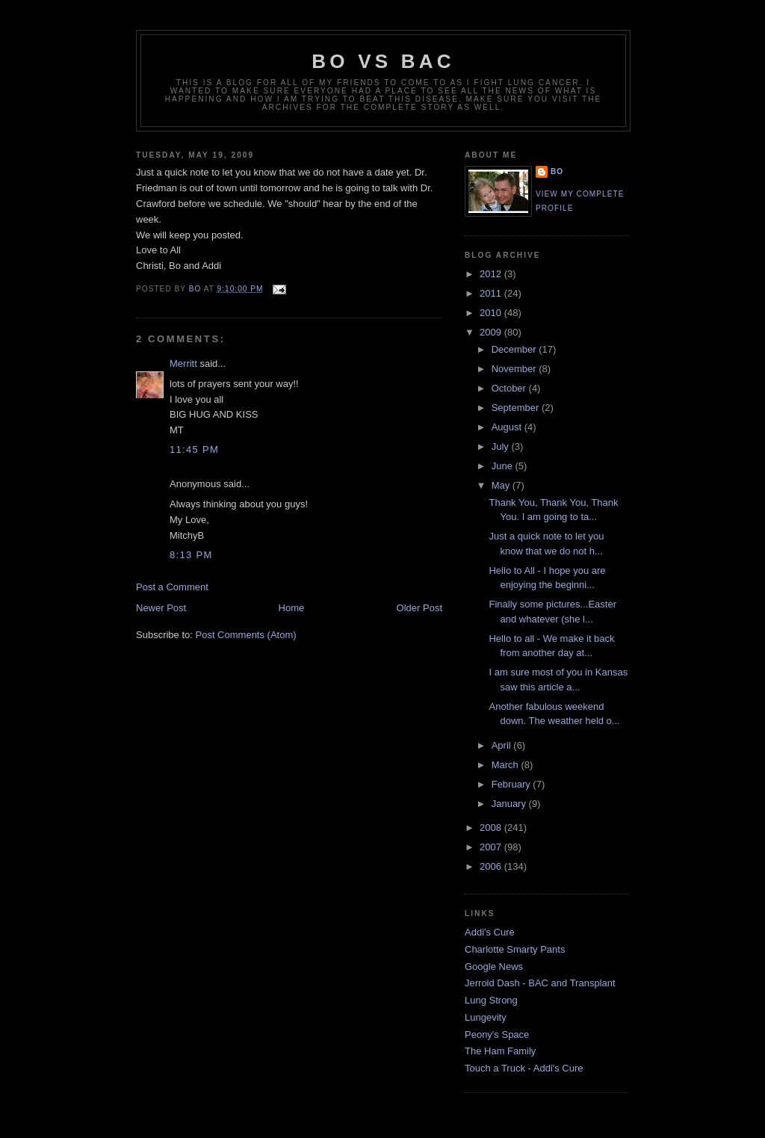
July (502, 446)
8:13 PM (191, 554)
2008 (492, 827)
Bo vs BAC (383, 61)
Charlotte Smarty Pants (515, 949)
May (502, 485)
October (510, 388)
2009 (492, 332)
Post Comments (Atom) (246, 634)
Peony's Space (497, 1034)
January (510, 803)
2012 (492, 273)
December (515, 349)
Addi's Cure (490, 932)
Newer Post (161, 607)
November (515, 368)
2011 (492, 293)
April (503, 745)
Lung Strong (491, 1000)
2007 (492, 847)
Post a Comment (172, 587)
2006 (492, 866)
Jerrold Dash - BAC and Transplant (540, 983)
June (503, 465)
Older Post (419, 607)
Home (292, 607)
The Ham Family (500, 1051)
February (512, 784)
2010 (492, 312)
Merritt (183, 363)
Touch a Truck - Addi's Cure (524, 1068)
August (508, 427)
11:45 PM (194, 449)
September (517, 407)
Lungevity (486, 1017)
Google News (494, 966)
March (506, 764)
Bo (557, 171)
